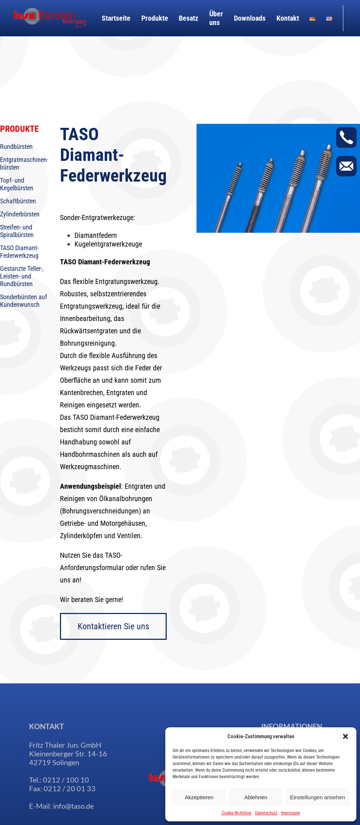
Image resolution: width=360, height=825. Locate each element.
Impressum (290, 813)
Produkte (154, 18)
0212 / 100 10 (66, 779)
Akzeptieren (199, 797)
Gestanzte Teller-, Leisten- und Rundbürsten (22, 276)
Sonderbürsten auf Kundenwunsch (23, 300)
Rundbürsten (16, 146)
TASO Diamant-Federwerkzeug (19, 251)
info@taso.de (73, 805)
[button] (345, 736)
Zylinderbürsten (20, 214)
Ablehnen (255, 797)
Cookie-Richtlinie (236, 813)
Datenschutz (266, 813)
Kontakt (287, 18)
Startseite (116, 18)
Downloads (250, 18)
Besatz (188, 18)
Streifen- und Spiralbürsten (17, 231)
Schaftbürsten (18, 201)
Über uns (216, 18)
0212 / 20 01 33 (70, 788)
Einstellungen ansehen (317, 797)
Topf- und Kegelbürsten (16, 184)
